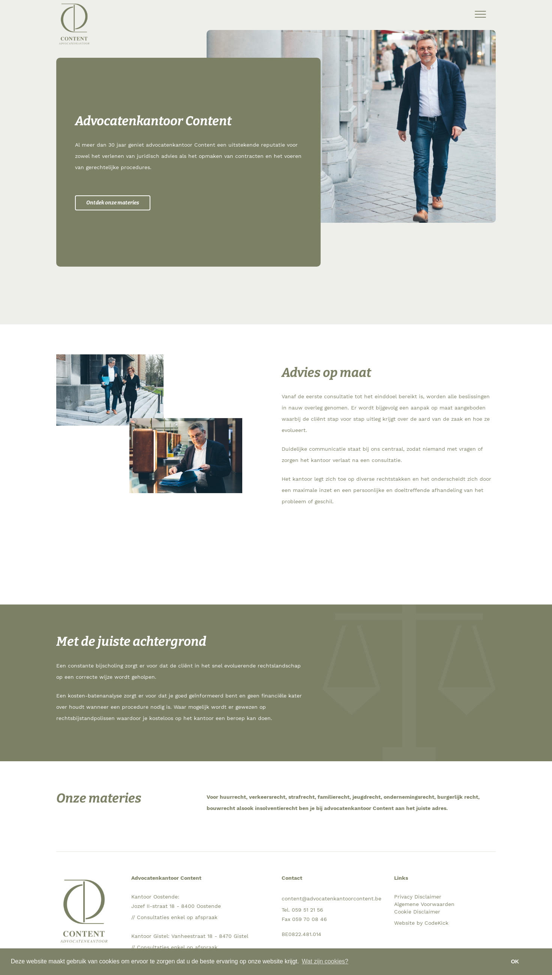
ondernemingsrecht (409, 797)
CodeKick (436, 923)
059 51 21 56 (307, 910)
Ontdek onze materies (112, 203)
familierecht (334, 797)
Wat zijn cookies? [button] (325, 961)
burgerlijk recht (457, 797)
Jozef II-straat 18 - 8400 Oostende (176, 906)
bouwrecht (221, 808)
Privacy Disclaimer (417, 897)
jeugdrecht (366, 797)
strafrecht (301, 797)
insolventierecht (276, 808)
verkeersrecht (267, 797)
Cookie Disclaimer (417, 912)
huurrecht (233, 797)
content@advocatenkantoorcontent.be (331, 899)
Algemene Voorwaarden (424, 904)
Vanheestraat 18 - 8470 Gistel (209, 936)
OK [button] (515, 961)
